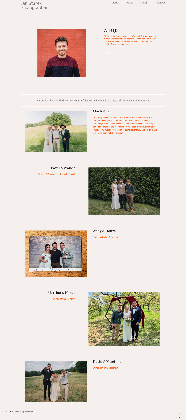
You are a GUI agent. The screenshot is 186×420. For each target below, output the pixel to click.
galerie (143, 44)
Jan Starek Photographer (34, 5)
